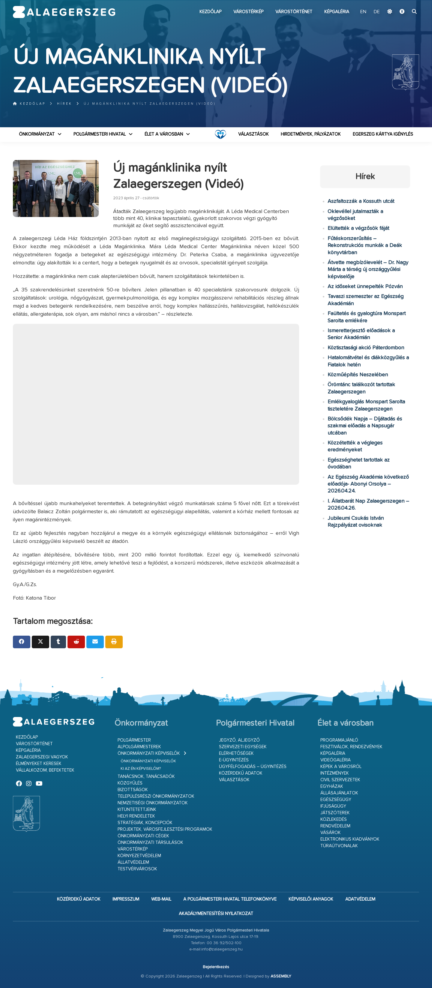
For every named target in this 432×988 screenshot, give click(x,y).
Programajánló (339, 740)
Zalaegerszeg (64, 12)
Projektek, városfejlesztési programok (165, 829)
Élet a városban (164, 134)
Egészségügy (335, 799)
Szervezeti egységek (243, 747)
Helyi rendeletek (136, 816)
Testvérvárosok (137, 869)
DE (377, 12)
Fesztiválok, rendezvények (351, 747)
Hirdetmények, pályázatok (311, 134)
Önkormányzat (37, 134)
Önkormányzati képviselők (149, 753)
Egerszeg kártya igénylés (383, 134)
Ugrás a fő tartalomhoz (404, 2)
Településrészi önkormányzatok (156, 796)
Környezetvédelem (139, 856)
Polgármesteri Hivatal (100, 134)
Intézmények (334, 773)
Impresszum (125, 899)
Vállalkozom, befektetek (45, 770)
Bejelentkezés (216, 967)
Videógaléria (335, 760)
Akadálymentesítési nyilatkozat (216, 913)
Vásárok (330, 832)
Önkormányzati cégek (143, 836)
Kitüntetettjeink (137, 809)
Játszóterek (335, 813)
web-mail (161, 899)
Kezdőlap (210, 12)
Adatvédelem (360, 899)
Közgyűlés (130, 783)
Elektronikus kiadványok (350, 839)
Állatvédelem (133, 862)
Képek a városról (341, 766)
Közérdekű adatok (240, 773)
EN (363, 12)
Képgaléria (336, 12)
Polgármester (134, 740)
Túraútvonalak (339, 846)
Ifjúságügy (333, 806)
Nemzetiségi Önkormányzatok (153, 803)
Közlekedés (333, 819)
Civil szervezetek (340, 780)
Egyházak (331, 786)
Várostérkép (248, 12)
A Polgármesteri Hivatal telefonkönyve (230, 899)
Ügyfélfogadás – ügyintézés (252, 766)
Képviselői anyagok (311, 899)
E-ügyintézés (234, 760)
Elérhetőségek (236, 753)
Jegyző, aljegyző (239, 740)
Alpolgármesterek (139, 747)
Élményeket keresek (39, 763)
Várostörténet (293, 12)
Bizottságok (133, 790)
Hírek (64, 103)
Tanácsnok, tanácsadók (146, 776)
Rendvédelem (335, 826)
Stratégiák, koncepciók (145, 823)
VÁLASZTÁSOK (253, 134)
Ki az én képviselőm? (141, 769)
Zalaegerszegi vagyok (42, 757)
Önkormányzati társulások (150, 842)
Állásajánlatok (339, 793)
